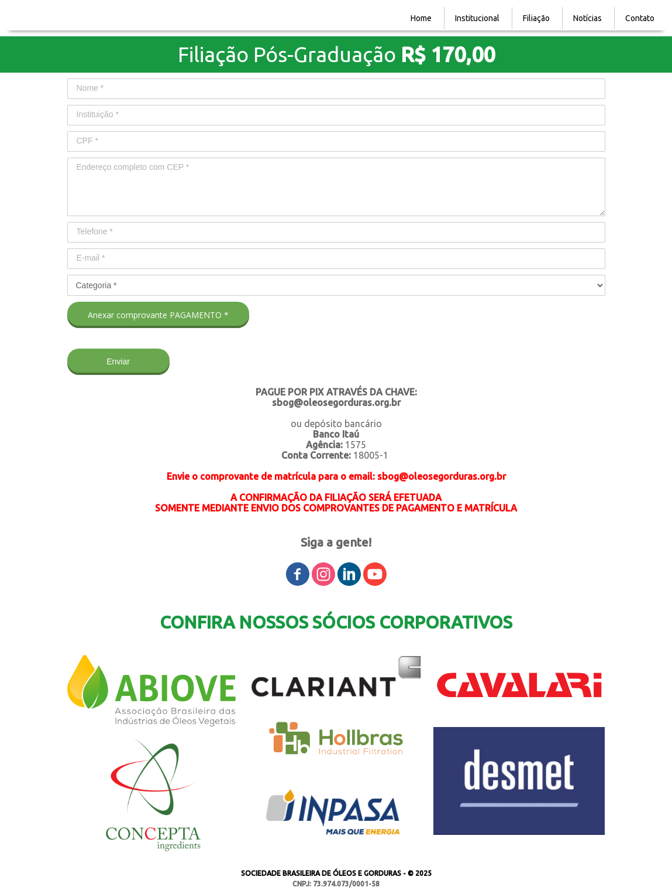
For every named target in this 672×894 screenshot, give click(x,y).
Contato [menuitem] (639, 18)
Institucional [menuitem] (477, 18)
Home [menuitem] (421, 18)
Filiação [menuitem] (536, 18)
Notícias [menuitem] (587, 18)
